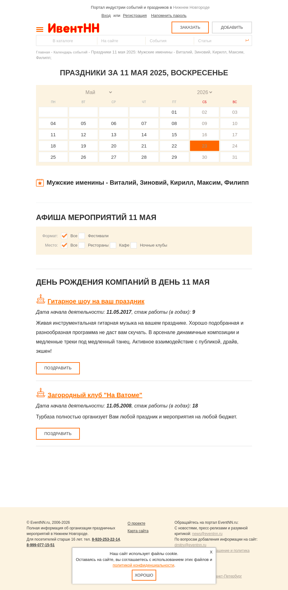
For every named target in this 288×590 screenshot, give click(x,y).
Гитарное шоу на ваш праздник (96, 301)
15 (174, 134)
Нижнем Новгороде (191, 7)
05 (83, 123)
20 (113, 145)
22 (174, 145)
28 (144, 157)
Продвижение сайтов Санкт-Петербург (208, 576)
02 (204, 112)
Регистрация (135, 15)
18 (53, 145)
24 (235, 145)
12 (83, 134)
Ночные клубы (153, 245)
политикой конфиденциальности (143, 565)
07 (144, 123)
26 (83, 157)
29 (174, 157)
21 (144, 145)
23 (204, 145)
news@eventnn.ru (207, 534)
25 (53, 157)
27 (113, 157)
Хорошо (144, 575)
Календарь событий (70, 52)
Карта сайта (137, 531)
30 (204, 157)
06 (113, 123)
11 (53, 134)
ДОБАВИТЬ (232, 27)
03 (235, 112)
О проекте (136, 523)
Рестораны (98, 245)
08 (174, 123)
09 (204, 123)
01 (174, 112)
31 (235, 157)
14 (144, 134)
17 (235, 134)
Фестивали (98, 235)
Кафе (124, 245)
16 (204, 134)
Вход (106, 15)
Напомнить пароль (168, 15)
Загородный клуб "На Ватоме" (95, 395)
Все (73, 235)
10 (235, 123)
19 (83, 145)
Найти (41, 40)
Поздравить (57, 368)
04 (53, 123)
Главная (43, 52)
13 (113, 134)
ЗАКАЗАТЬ (190, 27)
